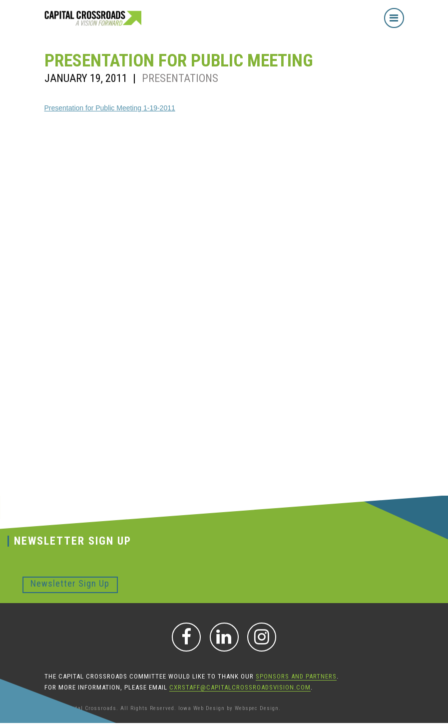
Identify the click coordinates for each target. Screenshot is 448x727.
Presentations (180, 78)
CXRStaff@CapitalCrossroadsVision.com (240, 687)
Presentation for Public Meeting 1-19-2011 (109, 108)
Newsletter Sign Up (69, 583)
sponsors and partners (296, 676)
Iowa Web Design (201, 708)
